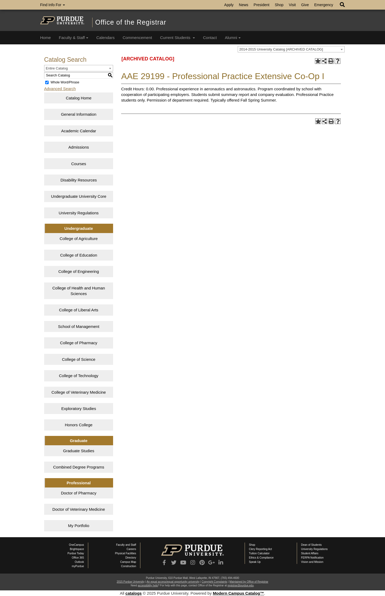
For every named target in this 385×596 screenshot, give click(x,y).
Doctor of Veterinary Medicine (78, 509)
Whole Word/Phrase (65, 82)
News (243, 5)
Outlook (79, 561)
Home (45, 37)
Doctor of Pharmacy (79, 493)
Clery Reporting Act (260, 549)
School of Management (78, 326)
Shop (279, 5)
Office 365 (78, 557)
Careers (131, 549)
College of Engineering (78, 271)
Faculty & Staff (73, 37)
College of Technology (78, 375)
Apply (229, 5)
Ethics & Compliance (261, 557)
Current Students (177, 37)
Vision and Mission (312, 561)
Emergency (323, 5)
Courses (78, 163)
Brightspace (77, 549)
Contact (210, 37)
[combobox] (291, 49)
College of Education (78, 255)
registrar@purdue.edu (240, 585)
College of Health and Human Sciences (78, 291)
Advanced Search (60, 88)
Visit (292, 5)
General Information (79, 114)
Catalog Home (78, 98)
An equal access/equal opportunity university (173, 581)
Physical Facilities (125, 553)
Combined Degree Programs (78, 467)
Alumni (233, 37)
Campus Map (128, 561)
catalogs (133, 593)
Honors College (78, 425)
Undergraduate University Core (78, 196)
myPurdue (78, 566)
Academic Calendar (78, 131)
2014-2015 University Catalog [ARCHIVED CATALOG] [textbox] (281, 49)
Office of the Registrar (130, 22)
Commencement (137, 37)
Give (305, 5)
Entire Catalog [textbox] (57, 68)
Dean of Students (311, 544)
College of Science (78, 359)
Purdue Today (75, 553)
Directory (130, 557)
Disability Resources (78, 180)
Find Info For (52, 5)
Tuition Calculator (259, 553)
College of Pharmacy (78, 342)
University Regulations (79, 213)
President (262, 5)
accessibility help (148, 585)
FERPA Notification (312, 557)
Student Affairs (309, 553)
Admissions (78, 147)
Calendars (105, 37)
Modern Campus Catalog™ (238, 593)
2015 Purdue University (131, 581)
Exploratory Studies (78, 408)
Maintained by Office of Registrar (248, 581)
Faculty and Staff (126, 544)
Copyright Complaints (214, 581)
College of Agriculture (79, 238)
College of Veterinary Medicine (78, 392)
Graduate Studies (78, 450)
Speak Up (255, 561)
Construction (128, 566)
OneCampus (76, 544)
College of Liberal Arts (78, 310)
